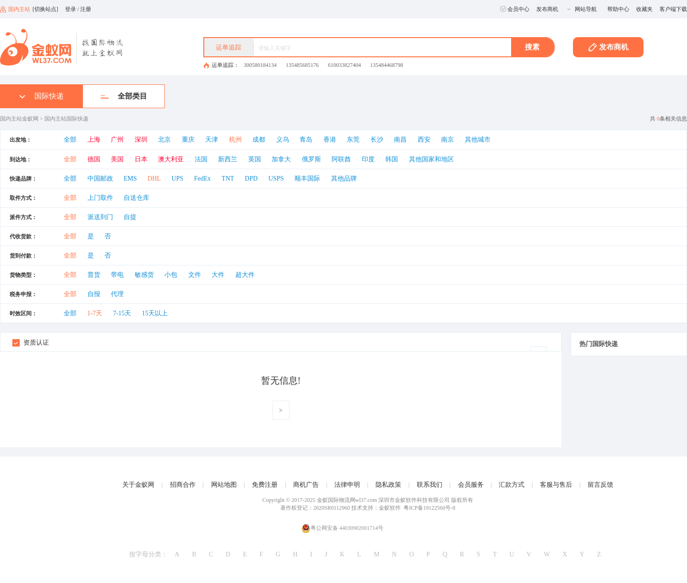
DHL (154, 178)
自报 (93, 294)
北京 (164, 139)
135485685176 (302, 65)
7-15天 (122, 313)
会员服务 (471, 484)
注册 (85, 9)
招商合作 (183, 484)
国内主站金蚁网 (19, 119)
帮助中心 (618, 9)
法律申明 (347, 484)
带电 (117, 274)
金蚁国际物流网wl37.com (347, 500)
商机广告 (306, 484)
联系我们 (429, 484)
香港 (329, 139)
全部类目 (124, 96)
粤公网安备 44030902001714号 (342, 528)
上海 (93, 139)
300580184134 (260, 65)
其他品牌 (344, 178)
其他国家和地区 (431, 159)
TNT (228, 178)
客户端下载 (673, 9)
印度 (368, 159)
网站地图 (224, 484)
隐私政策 (388, 484)
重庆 (188, 139)
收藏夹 (644, 9)
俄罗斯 (311, 159)
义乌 (282, 139)
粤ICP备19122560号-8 (429, 508)
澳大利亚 (171, 159)
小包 (170, 274)
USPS (276, 178)
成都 (258, 139)
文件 (194, 274)
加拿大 (281, 159)
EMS (130, 178)
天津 (211, 139)
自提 (130, 217)
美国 (117, 159)
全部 (70, 139)
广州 (117, 139)
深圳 (141, 139)
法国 (201, 159)
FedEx (202, 178)
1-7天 (95, 313)
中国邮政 (100, 178)
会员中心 (514, 9)
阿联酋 (341, 159)
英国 (254, 159)
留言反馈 (600, 484)
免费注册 (265, 484)
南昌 (400, 139)
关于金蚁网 (138, 484)
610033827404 (344, 65)
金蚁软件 (390, 508)
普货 (93, 274)
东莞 (353, 139)
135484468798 (386, 65)
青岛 (306, 139)
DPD (251, 178)
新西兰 (227, 159)
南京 (447, 139)
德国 (93, 159)
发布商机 (547, 9)
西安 (424, 139)
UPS (178, 178)
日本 (141, 159)
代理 (117, 294)
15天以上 (155, 313)
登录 (70, 9)
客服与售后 (556, 484)
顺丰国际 (307, 178)
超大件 (245, 274)
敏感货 (144, 274)
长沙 (377, 139)
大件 (218, 274)
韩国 (391, 159)
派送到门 (100, 217)
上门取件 (100, 197)
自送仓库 (136, 197)
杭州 (235, 139)
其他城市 (478, 139)
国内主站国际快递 (66, 119)
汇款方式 (511, 484)
